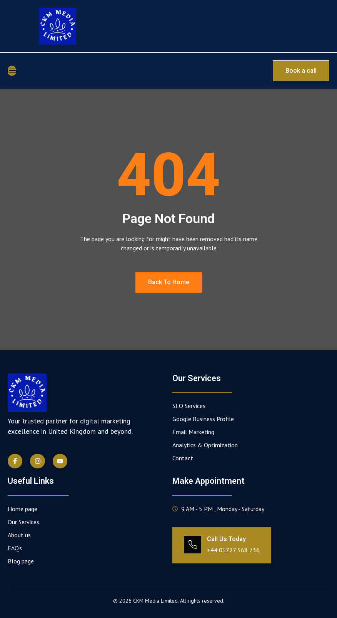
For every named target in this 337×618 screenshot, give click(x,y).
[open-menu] (12, 71)
